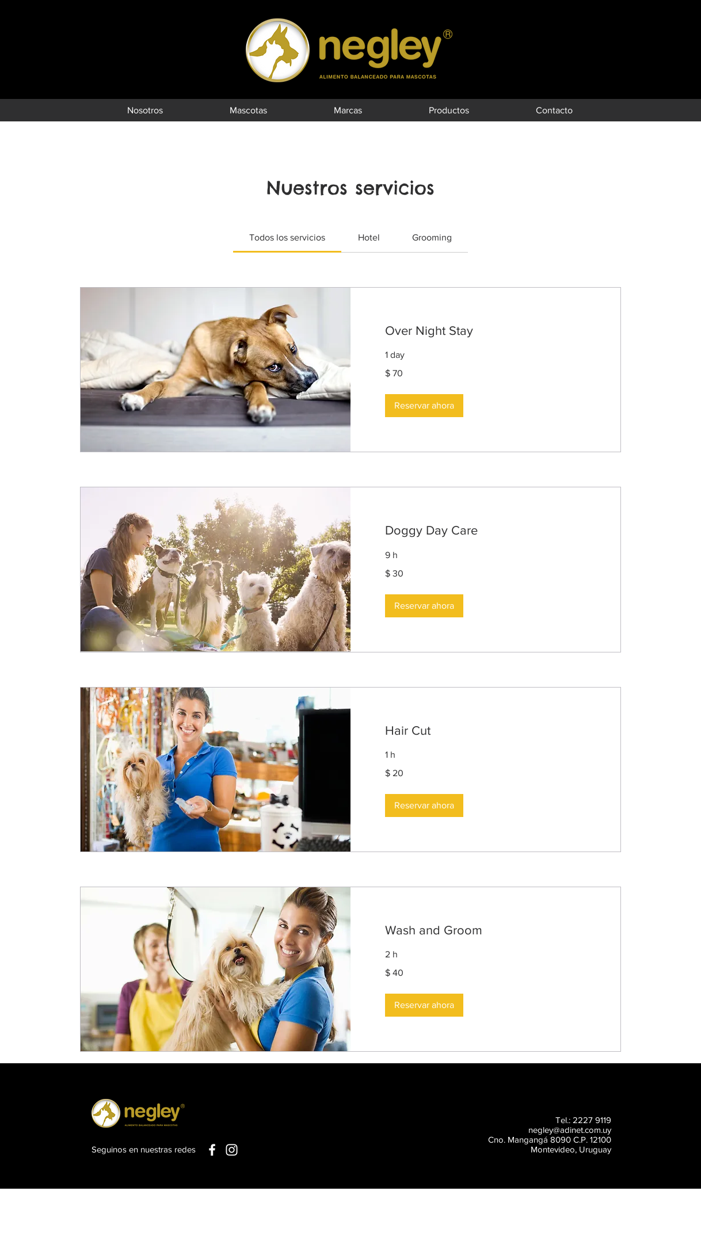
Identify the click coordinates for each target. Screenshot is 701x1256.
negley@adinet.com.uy (569, 1130)
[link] (287, 237)
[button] (424, 405)
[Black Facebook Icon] (660, 30)
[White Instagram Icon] (231, 1150)
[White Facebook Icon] (212, 1150)
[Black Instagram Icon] (660, 48)
